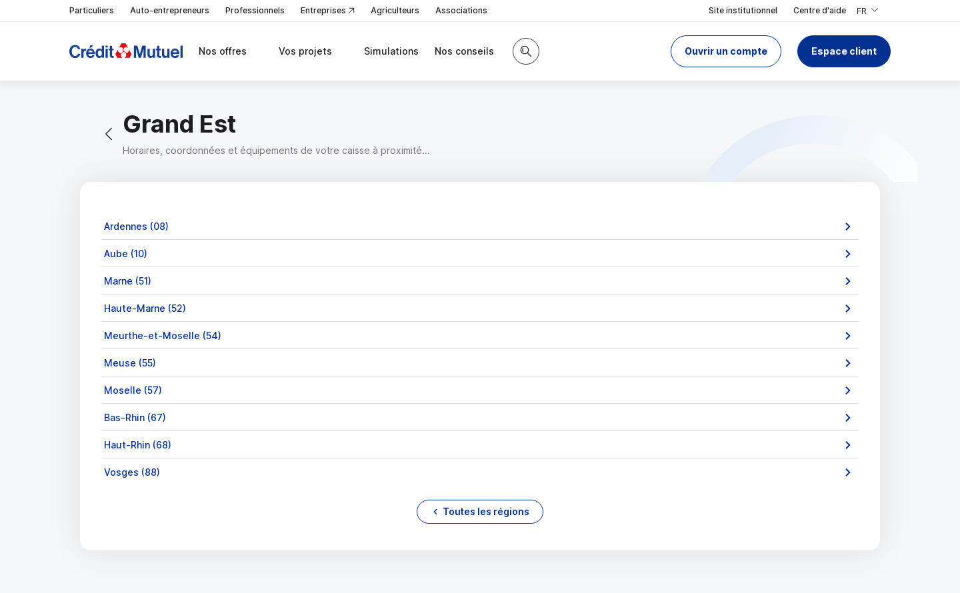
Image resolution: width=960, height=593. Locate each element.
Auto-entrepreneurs (169, 10)
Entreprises (328, 11)
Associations (461, 10)
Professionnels (255, 10)
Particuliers (91, 10)
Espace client (844, 51)
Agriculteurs (395, 10)
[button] (726, 51)
